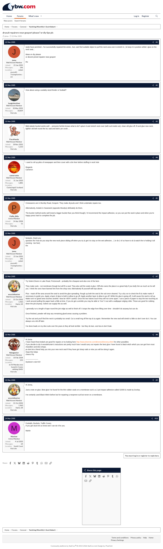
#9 (157, 380)
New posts (8, 21)
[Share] (153, 42)
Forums (20, 16)
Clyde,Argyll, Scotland (15, 187)
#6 (157, 233)
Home (9, 16)
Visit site (13, 113)
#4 (157, 157)
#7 (157, 276)
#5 (157, 198)
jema (6, 36)
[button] (41, 16)
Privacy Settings (117, 540)
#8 (157, 335)
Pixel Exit (109, 546)
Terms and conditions (120, 538)
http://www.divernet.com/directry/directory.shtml (94, 342)
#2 (157, 85)
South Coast (18, 446)
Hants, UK (19, 304)
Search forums (20, 21)
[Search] (156, 16)
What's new (34, 16)
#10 (156, 418)
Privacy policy (136, 538)
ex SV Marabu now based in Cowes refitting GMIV (16, 367)
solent (20, 70)
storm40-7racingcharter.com (16, 74)
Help (145, 538)
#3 (157, 121)
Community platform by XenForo (74, 546)
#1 (157, 42)
